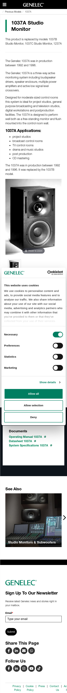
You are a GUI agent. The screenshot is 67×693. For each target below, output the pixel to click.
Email (9, 613)
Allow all (33, 393)
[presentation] (64, 517)
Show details (47, 382)
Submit (11, 631)
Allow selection (33, 405)
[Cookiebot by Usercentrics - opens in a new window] (48, 272)
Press (41, 686)
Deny (33, 417)
